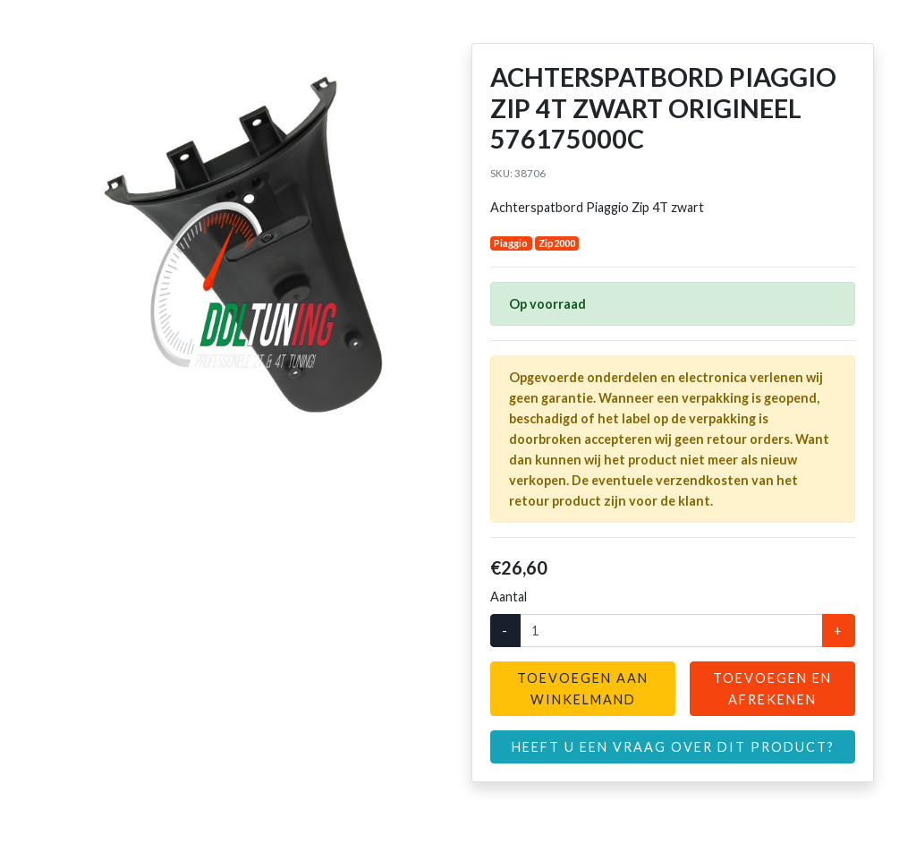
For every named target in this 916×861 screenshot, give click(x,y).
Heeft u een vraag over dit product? (673, 746)
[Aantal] (671, 630)
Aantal (508, 596)
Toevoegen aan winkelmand (583, 688)
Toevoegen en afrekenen (772, 688)
